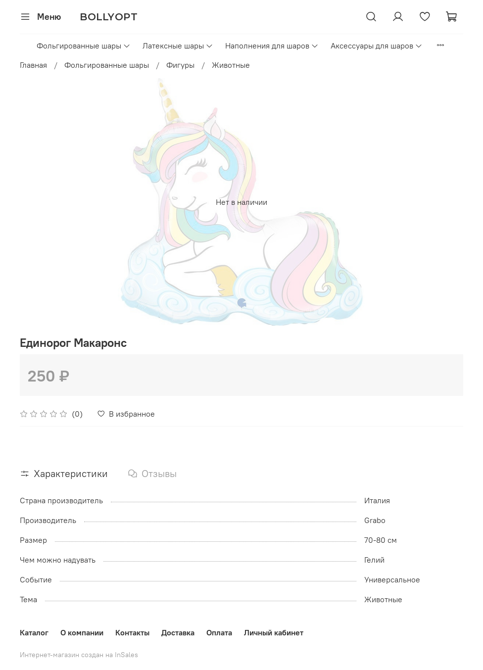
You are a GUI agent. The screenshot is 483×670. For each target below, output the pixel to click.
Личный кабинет (273, 632)
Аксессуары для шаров (377, 45)
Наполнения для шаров (272, 45)
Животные (231, 65)
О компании (81, 632)
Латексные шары (178, 45)
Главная (33, 65)
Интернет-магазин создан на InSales (79, 654)
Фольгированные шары (84, 45)
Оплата (219, 632)
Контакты (132, 632)
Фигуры (180, 65)
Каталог (34, 632)
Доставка (177, 632)
